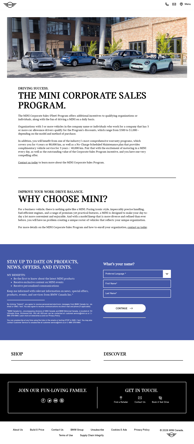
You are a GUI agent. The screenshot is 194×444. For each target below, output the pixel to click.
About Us (18, 430)
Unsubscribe (97, 430)
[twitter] (49, 400)
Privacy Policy (141, 430)
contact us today (137, 227)
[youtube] (55, 400)
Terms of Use (66, 435)
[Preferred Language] (137, 274)
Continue (124, 308)
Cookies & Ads (119, 430)
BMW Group (77, 430)
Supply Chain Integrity (92, 435)
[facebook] (43, 400)
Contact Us (57, 430)
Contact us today (28, 162)
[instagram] (62, 400)
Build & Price (37, 430)
